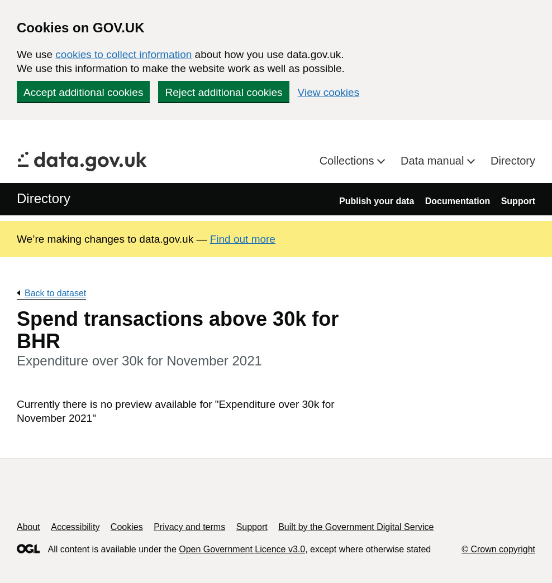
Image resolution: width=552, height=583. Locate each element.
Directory (513, 161)
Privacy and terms (189, 527)
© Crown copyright (498, 549)
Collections (348, 161)
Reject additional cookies (223, 92)
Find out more (242, 239)
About (28, 527)
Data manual (434, 161)
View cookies (329, 92)
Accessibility (75, 527)
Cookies (127, 527)
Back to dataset (55, 293)
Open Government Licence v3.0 (242, 549)
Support (518, 201)
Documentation (457, 201)
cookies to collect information (123, 54)
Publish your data (376, 201)
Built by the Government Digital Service (356, 527)
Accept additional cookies (83, 92)
